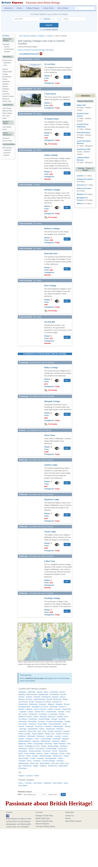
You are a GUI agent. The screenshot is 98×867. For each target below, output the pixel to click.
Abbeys (5, 69)
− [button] (20, 628)
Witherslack (63, 766)
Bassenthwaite (39, 699)
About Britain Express (73, 821)
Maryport (65, 739)
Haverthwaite (33, 729)
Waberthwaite (23, 763)
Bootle (31, 702)
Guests (47, 19)
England (41, 36)
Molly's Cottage (51, 367)
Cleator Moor (40, 712)
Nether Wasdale (59, 744)
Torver (29, 761)
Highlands (47, 783)
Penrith (31, 748)
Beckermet (57, 699)
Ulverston (60, 761)
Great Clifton (42, 724)
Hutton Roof (31, 731)
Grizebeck (48, 726)
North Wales (57, 783)
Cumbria (49, 36)
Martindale (57, 739)
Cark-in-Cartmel (59, 678)
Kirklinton (21, 736)
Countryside (6, 77)
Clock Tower (49, 435)
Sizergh (35, 756)
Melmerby (56, 741)
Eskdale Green (62, 717)
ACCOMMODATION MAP (29, 54)
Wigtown (43, 766)
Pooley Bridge (51, 748)
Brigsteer (59, 704)
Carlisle (50, 709)
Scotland (29, 776)
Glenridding (32, 721)
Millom (63, 741)
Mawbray (36, 741)
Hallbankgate (58, 726)
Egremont (51, 717)
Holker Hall (81, 105)
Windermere (52, 766)
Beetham (80, 194)
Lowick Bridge (46, 739)
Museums (5, 99)
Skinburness (57, 756)
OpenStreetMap (62, 659)
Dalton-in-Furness (25, 717)
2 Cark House (50, 94)
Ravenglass (22, 751)
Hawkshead (50, 729)
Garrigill (54, 719)
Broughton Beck (24, 707)
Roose (54, 751)
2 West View (49, 561)
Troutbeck (37, 761)
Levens (65, 736)
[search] (84, 8)
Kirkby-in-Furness (62, 734)
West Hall (54, 763)
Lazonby (57, 736)
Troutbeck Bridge (48, 761)
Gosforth (41, 721)
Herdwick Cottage (52, 190)
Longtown (29, 739)
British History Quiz (43, 818)
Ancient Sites (7, 72)
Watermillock (45, 763)
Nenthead (48, 744)
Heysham (59, 729)
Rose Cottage (50, 286)
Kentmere (58, 731)
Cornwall (28, 783)
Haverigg (22, 729)
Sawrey (39, 753)
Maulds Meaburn (24, 741)
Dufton (35, 717)
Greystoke (39, 726)
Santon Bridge (29, 753)
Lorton (36, 739)
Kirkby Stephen (37, 734)
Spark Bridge (23, 758)
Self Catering (7, 148)
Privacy (68, 818)
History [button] (20, 8)
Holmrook (22, 731)
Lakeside (49, 736)
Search (49, 25)
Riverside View (50, 253)
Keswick (66, 731)
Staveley (40, 758)
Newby (43, 746)
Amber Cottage (51, 155)
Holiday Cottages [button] (33, 8)
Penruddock (39, 748)
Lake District (37, 783)
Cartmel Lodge (50, 465)
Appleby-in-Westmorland (27, 694)
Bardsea (55, 697)
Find (19, 794)
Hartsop (68, 726)
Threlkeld (21, 761)
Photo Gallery (7, 113)
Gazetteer (6, 44)
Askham (21, 697)
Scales (46, 753)
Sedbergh (54, 753)
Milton (30, 744)
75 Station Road (51, 119)
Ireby (44, 731)
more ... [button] (67, 77)
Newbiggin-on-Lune (32, 746)
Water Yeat (34, 763)
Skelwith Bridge (45, 756)
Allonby (39, 692)
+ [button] (20, 625)
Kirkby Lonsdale (24, 734)
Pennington (22, 748)
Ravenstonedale (35, 751)
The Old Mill (49, 322)
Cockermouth (51, 712)
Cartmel (57, 709)
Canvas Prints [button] (49, 8)
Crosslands (42, 714)
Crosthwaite (52, 714)
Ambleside (54, 692)
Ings (39, 731)
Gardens (5, 84)
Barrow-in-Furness (25, 699)
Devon (20, 783)
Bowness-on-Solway (43, 702)
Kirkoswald (31, 736)
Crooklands (32, 714)
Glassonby (22, 721)
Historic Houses (8, 96)
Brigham (51, 704)
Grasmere (32, 724)
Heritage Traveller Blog (44, 816)
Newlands (63, 746)
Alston (46, 692)
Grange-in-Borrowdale (54, 721)
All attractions (7, 60)
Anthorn (62, 692)
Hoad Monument (83, 133)
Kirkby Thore (50, 734)
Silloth (28, 756)
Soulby (66, 756)
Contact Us (69, 816)
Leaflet (55, 659)
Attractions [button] (9, 8)
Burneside (54, 707)
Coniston (61, 712)
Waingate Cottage (52, 401)
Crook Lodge (50, 532)
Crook (24, 714)
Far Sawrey (22, 719)
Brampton (42, 704)
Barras (62, 697)
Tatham (60, 758)
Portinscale (62, 748)
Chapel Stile (66, 709)
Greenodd (29, 726)
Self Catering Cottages (27, 36)
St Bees (33, 758)
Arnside (63, 694)
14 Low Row (49, 64)
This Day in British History (45, 826)
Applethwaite (43, 694)
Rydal (20, 753)
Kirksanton (41, 736)
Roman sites (6, 101)
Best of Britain (63, 8)
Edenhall (43, 717)
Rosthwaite (63, 751)
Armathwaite (54, 694)
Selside (62, 753)
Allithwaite (31, 692)
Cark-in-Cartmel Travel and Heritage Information (36, 50)
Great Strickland (55, 724)
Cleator (30, 712)
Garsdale (61, 719)
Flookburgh (33, 719)
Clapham (22, 712)
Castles (5, 74)
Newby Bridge (53, 746)
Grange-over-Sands (85, 179)
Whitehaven (27, 766)
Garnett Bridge (44, 719)
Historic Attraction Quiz (44, 821)
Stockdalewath (50, 758)
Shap (68, 753)
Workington (22, 768)
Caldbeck (28, 709)
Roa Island (47, 751)
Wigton (36, 766)
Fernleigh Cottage (52, 598)
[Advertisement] (9, 189)
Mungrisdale (38, 744)
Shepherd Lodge (51, 499)
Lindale (21, 739)
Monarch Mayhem (42, 824)
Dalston (62, 714)
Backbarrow (46, 697)
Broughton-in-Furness (40, 707)
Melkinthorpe (46, 741)
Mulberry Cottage (52, 228)
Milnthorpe (22, 744)
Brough (67, 704)
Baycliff (49, 699)
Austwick (37, 697)
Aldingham (22, 692)
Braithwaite (33, 704)
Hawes (41, 729)
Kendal (50, 731)
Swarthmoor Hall (83, 149)
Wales (36, 776)
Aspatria (29, 697)
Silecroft (21, 756)
